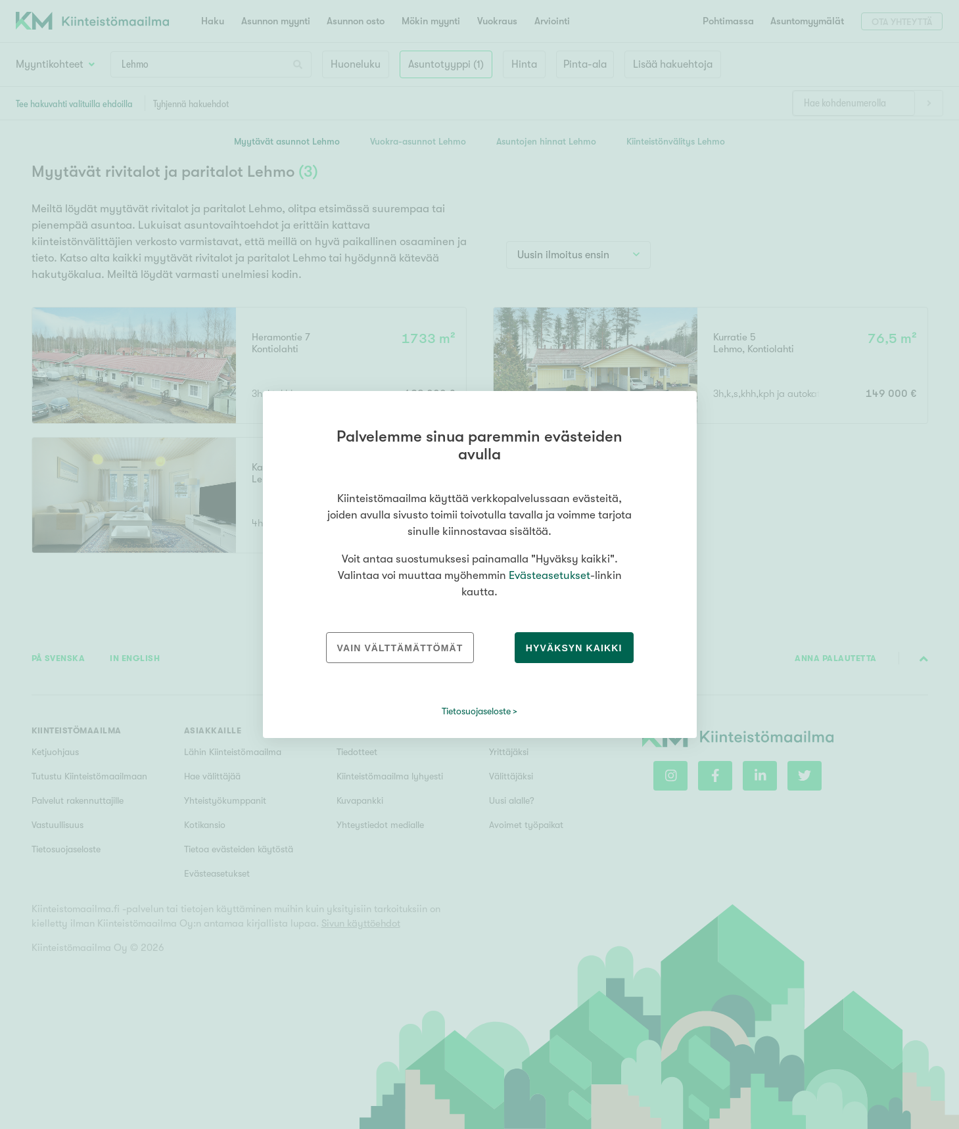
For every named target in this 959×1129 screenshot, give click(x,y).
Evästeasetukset (549, 575)
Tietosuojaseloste (476, 711)
